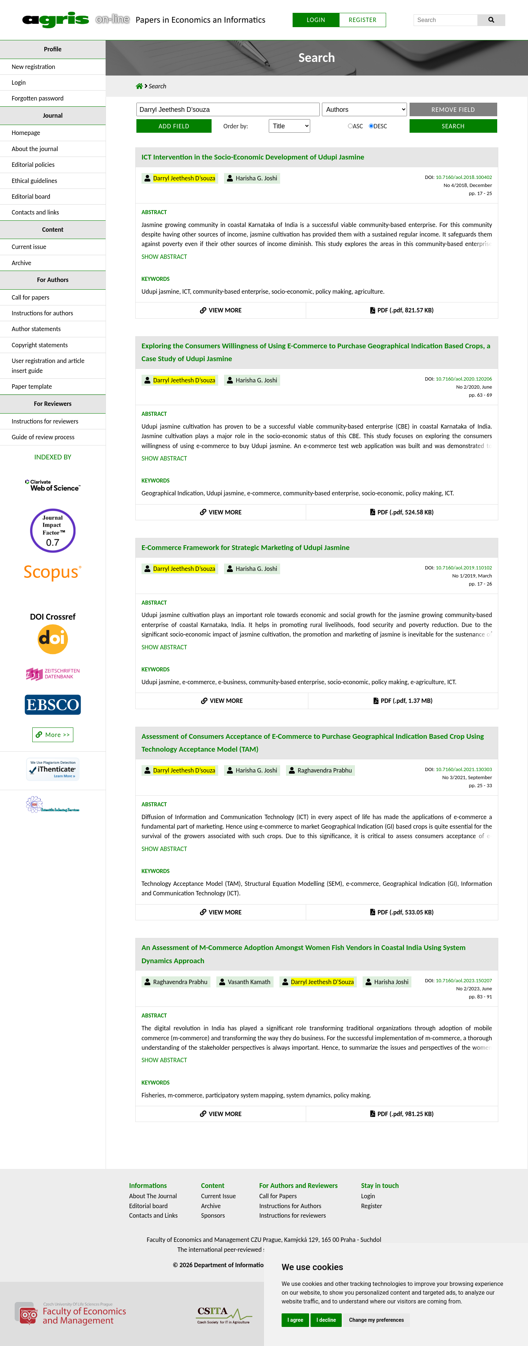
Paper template (32, 386)
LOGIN (316, 20)
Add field (173, 126)
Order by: (235, 126)
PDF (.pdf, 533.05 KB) (401, 912)
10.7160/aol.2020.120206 (464, 378)
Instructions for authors (42, 313)
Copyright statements (40, 345)
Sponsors (213, 1215)
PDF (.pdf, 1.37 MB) (403, 701)
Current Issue (218, 1196)
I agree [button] (295, 1320)
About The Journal (153, 1196)
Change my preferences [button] (376, 1320)
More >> (53, 735)
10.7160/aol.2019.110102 (464, 567)
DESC (378, 126)
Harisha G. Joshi (256, 178)
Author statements (36, 329)
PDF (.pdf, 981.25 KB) (401, 1114)
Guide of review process (43, 437)
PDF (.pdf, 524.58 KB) (401, 512)
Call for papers (31, 297)
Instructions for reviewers (45, 421)
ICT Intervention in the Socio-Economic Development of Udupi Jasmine (253, 157)
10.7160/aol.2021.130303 (464, 769)
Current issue (29, 247)
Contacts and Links (153, 1215)
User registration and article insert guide (48, 365)
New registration (33, 67)
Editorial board (31, 196)
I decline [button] (326, 1320)
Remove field (453, 110)
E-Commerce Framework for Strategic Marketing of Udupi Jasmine (245, 547)
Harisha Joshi (391, 982)
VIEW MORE (221, 310)
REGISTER (363, 20)
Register (371, 1206)
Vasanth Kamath (249, 982)
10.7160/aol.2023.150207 (464, 980)
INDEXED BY (53, 457)
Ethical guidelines (34, 181)
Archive (21, 263)
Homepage (26, 133)
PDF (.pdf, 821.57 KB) (401, 310)
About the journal (35, 149)
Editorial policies (33, 165)
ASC (355, 126)
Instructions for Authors (290, 1206)
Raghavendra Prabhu (325, 770)
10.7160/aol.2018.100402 (464, 177)
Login (19, 82)
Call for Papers (278, 1196)
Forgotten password (38, 98)
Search (453, 126)
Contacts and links (35, 212)
